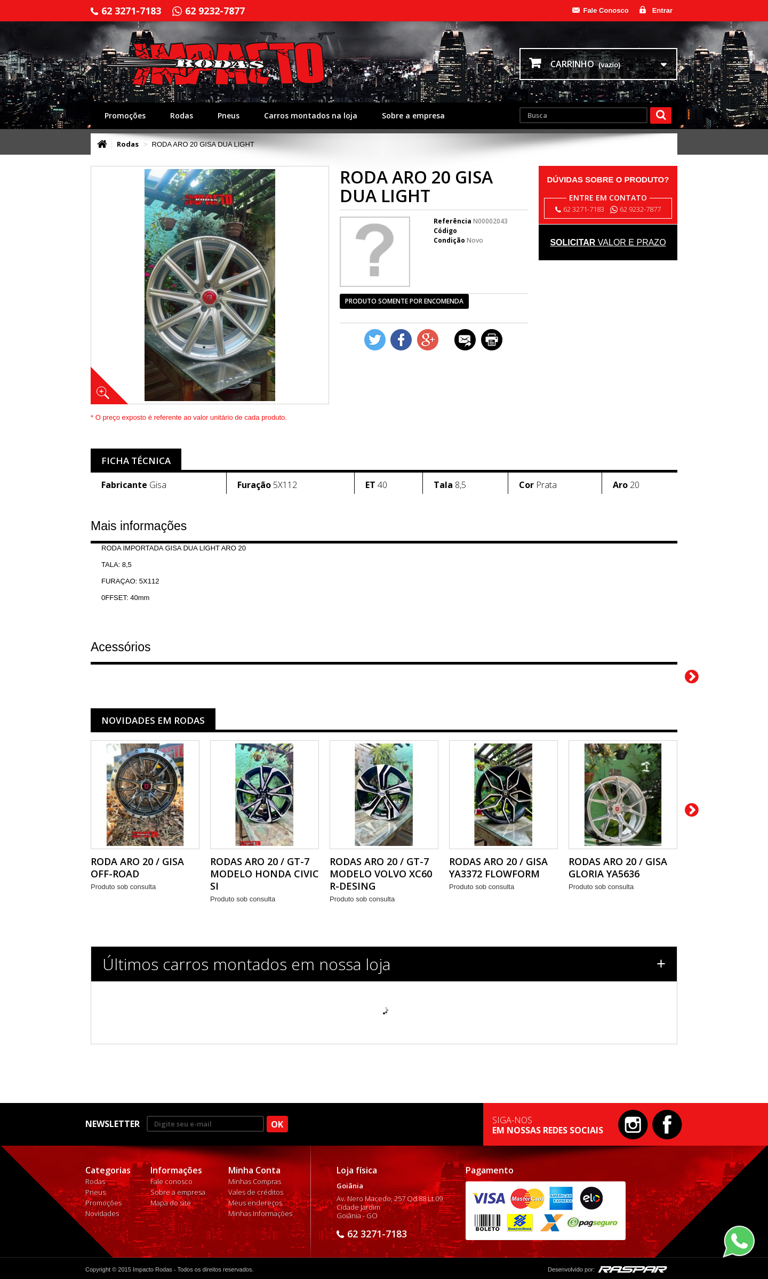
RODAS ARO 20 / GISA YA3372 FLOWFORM (498, 867)
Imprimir (491, 339)
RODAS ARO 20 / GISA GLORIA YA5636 (618, 867)
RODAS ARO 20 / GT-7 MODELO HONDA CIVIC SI (264, 873)
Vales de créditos (255, 1192)
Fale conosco (171, 1181)
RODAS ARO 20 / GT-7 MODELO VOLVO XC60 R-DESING (381, 873)
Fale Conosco (605, 10)
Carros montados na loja (310, 115)
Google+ (427, 339)
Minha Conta (254, 1170)
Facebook (667, 1124)
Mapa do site (170, 1203)
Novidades (102, 1213)
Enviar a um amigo (465, 339)
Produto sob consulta (123, 887)
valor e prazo (608, 242)
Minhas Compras (254, 1181)
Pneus (228, 115)
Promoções (125, 115)
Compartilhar (401, 339)
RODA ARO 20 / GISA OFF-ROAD (137, 867)
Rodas (181, 115)
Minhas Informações (260, 1213)
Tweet (375, 339)
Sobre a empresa (413, 115)
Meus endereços (255, 1203)
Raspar (632, 1269)
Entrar (662, 10)
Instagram (633, 1124)
